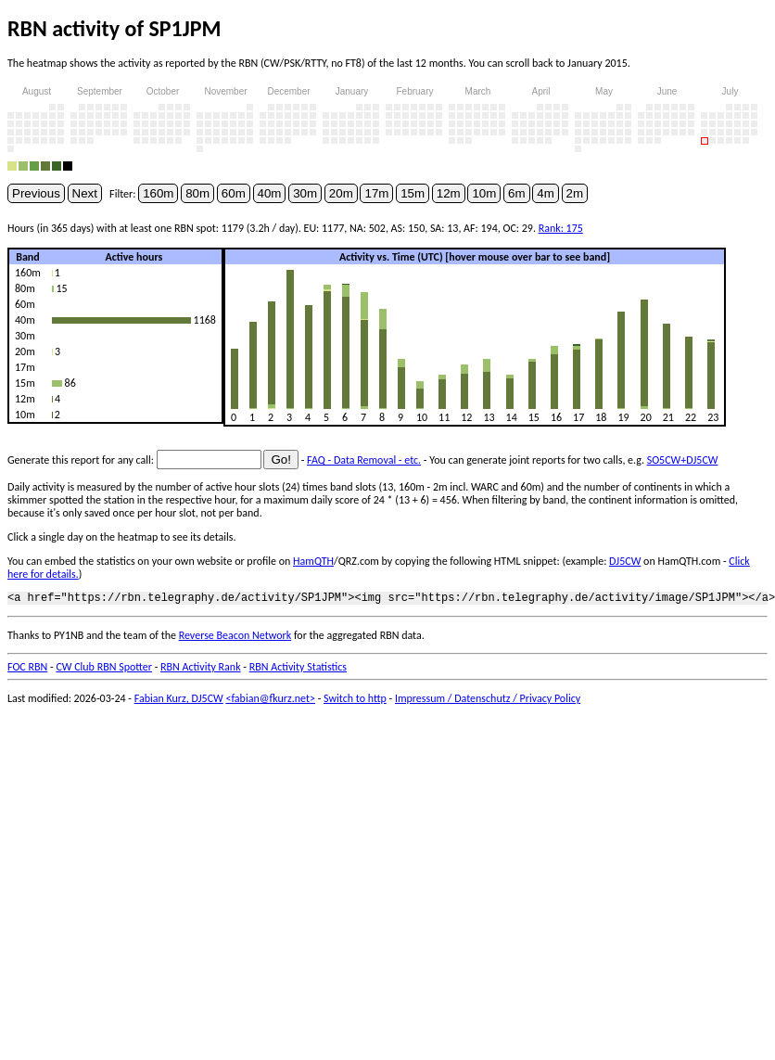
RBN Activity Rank (200, 669)
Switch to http (355, 701)
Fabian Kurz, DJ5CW (178, 701)
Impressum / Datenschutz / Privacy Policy (487, 701)
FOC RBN (27, 669)
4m (545, 193)
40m (270, 193)
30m (305, 193)
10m (484, 193)
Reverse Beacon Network (235, 638)
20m (341, 193)
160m (158, 193)
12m (449, 193)
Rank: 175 (561, 228)
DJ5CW (625, 561)
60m (234, 193)
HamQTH (313, 561)
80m (197, 193)
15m (412, 193)
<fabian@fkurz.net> (270, 701)
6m (517, 193)
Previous (36, 193)
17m (376, 193)
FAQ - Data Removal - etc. (364, 459)
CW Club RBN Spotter (104, 669)
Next (84, 193)
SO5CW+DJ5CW (682, 459)
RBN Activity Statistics (298, 669)
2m (575, 193)
